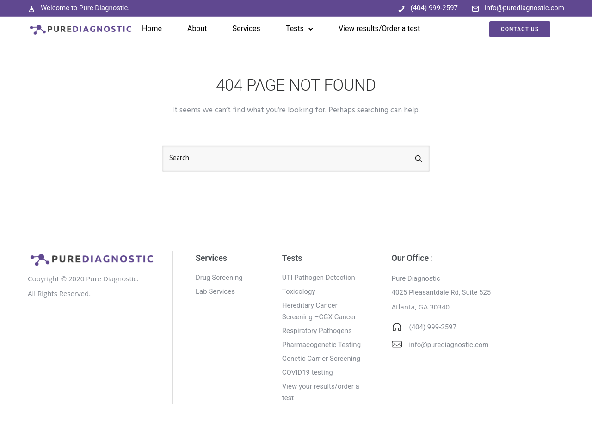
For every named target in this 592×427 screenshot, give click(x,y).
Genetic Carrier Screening (321, 358)
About (197, 28)
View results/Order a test (379, 28)
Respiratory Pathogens (317, 331)
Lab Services (215, 291)
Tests (295, 28)
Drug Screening (219, 277)
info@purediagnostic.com (524, 8)
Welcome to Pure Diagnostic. (85, 8)
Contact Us (520, 29)
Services (246, 28)
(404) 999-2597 (434, 8)
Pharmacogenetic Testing (321, 344)
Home (152, 28)
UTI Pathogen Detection (318, 277)
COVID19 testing (307, 372)
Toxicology (298, 291)
